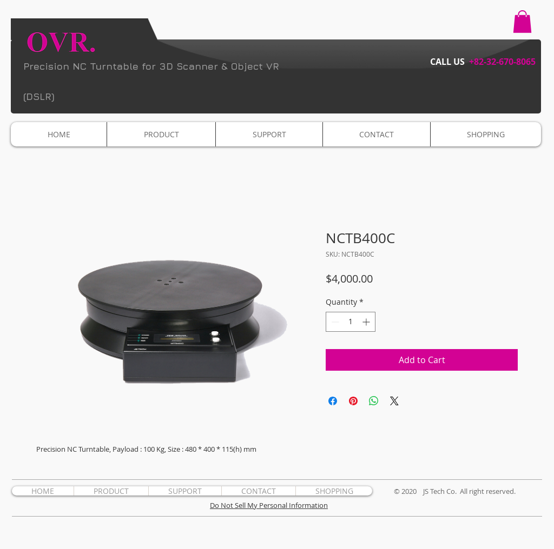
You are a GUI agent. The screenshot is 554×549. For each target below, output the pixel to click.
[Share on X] (394, 400)
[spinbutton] (350, 321)
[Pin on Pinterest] (353, 400)
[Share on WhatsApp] (373, 400)
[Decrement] (334, 321)
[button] (522, 21)
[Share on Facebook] (332, 400)
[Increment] (367, 321)
